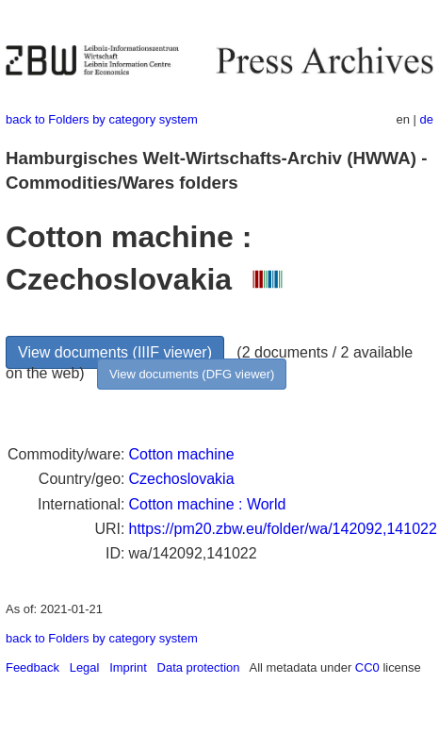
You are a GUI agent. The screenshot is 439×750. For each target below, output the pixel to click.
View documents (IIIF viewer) (115, 352)
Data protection (198, 667)
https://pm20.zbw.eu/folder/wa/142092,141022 (282, 529)
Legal (85, 667)
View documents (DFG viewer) (191, 374)
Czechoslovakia (181, 479)
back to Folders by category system (102, 119)
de (426, 119)
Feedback (32, 667)
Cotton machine (181, 454)
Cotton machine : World (206, 504)
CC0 (367, 667)
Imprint (128, 667)
